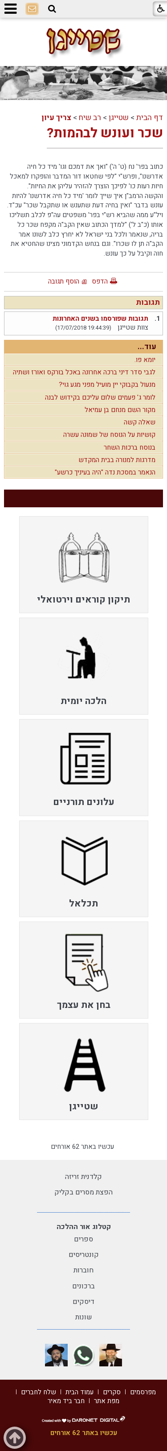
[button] (52, 9)
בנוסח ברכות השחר (129, 447)
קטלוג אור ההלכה (84, 1226)
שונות (83, 1317)
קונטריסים (84, 1254)
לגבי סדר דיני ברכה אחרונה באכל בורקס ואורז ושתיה (84, 372)
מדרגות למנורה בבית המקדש (116, 460)
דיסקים (83, 1301)
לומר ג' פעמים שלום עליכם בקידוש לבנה (100, 397)
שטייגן (119, 117)
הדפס (100, 281)
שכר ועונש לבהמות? (105, 133)
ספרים (83, 1239)
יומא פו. (144, 360)
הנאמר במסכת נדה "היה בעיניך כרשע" (105, 472)
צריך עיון (56, 117)
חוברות (83, 1270)
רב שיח (90, 117)
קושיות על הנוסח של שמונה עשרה (109, 435)
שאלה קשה (139, 422)
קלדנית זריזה (83, 1176)
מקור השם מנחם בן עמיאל (120, 410)
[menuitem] (83, 564)
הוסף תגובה (63, 281)
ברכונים (83, 1286)
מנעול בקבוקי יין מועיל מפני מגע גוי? (107, 384)
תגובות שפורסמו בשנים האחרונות (100, 318)
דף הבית (149, 117)
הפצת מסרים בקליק (83, 1192)
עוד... (147, 346)
